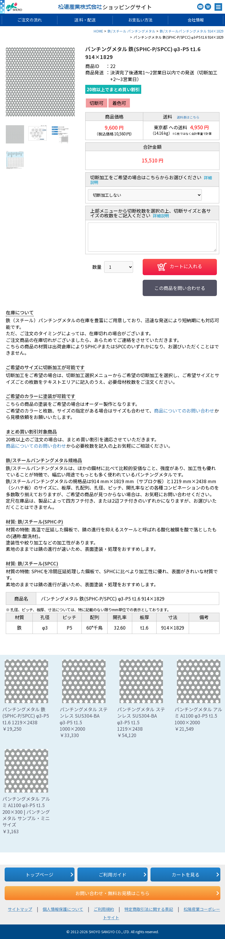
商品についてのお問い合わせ (184, 410)
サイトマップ (20, 909)
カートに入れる (179, 267)
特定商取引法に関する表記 (148, 909)
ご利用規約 (104, 909)
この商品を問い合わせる (179, 287)
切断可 (97, 102)
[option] (40, 82)
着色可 (119, 102)
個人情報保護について (63, 909)
